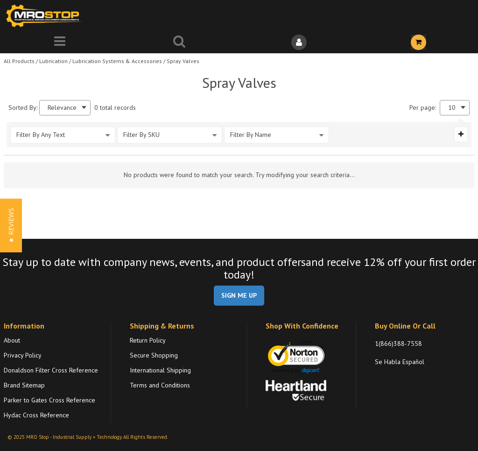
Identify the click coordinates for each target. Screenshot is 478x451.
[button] (11, 225)
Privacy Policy (23, 355)
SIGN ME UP (239, 295)
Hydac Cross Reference (36, 415)
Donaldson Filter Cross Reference (51, 370)
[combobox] (65, 107)
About (12, 340)
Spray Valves (183, 60)
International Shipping (160, 370)
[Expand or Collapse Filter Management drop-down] (461, 134)
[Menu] (60, 42)
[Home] (46, 15)
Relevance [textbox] (62, 107)
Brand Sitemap (24, 385)
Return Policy (148, 340)
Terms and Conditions (160, 385)
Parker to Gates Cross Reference (49, 400)
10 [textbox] (452, 107)
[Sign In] (298, 42)
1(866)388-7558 (398, 343)
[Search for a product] (179, 42)
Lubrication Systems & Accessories (117, 60)
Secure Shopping (154, 355)
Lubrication (53, 60)
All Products (19, 60)
